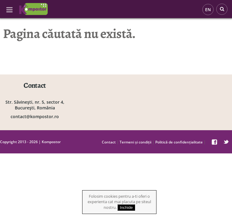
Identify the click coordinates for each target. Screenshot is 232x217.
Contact (109, 142)
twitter (226, 142)
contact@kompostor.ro (35, 116)
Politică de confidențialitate (179, 142)
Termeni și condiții (135, 142)
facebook (214, 142)
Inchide (126, 207)
